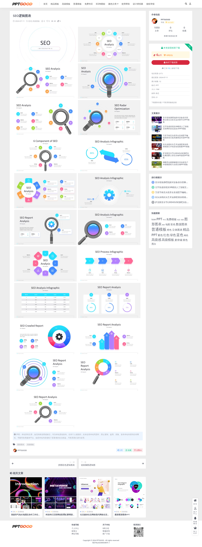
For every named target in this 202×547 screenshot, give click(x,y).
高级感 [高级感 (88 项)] (156, 240)
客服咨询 (106, 531)
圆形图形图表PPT (122, 514)
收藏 (128, 450)
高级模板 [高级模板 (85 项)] (168, 240)
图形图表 (20, 444)
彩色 (30, 21)
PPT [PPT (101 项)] (159, 219)
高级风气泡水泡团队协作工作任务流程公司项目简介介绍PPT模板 (25, 515)
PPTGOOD (20, 450)
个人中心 (75, 528)
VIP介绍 (106, 528)
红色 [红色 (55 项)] (166, 235)
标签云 (74, 531)
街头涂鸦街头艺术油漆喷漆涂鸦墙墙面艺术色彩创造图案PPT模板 (176, 145)
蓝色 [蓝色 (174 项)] (179, 234)
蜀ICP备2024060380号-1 (101, 542)
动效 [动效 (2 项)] (182, 220)
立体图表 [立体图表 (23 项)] (177, 229)
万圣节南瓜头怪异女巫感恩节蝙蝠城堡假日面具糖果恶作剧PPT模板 (176, 137)
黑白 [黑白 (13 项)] (154, 243)
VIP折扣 (168, 55)
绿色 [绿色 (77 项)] (173, 235)
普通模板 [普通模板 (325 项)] (159, 229)
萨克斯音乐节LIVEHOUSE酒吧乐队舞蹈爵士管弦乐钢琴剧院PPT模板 (176, 155)
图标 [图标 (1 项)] (163, 225)
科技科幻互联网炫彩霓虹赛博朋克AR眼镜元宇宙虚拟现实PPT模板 (60, 515)
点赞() (138, 450)
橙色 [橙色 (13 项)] (169, 229)
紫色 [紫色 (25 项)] (160, 235)
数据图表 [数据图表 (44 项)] (181, 224)
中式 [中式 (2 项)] (164, 220)
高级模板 (36, 21)
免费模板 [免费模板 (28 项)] (171, 219)
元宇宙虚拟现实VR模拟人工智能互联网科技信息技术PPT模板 (175, 127)
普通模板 (21, 511)
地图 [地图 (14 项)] (167, 224)
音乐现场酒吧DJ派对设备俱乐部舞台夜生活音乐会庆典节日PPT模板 (176, 119)
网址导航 (75, 533)
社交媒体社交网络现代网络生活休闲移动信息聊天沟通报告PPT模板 (94, 515)
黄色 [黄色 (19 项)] (185, 240)
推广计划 (106, 533)
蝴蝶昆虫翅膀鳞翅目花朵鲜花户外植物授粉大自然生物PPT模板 (175, 163)
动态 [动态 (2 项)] (178, 220)
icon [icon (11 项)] (154, 219)
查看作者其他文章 (170, 36)
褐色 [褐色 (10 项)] (186, 235)
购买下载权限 (171, 62)
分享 (120, 450)
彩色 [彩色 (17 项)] (173, 224)
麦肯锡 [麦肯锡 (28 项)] (178, 240)
